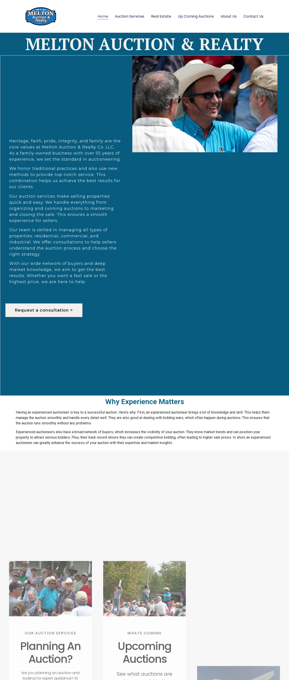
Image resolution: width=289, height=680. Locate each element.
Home (103, 16)
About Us (229, 16)
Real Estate (161, 16)
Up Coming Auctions (196, 16)
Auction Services (129, 16)
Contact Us (253, 16)
